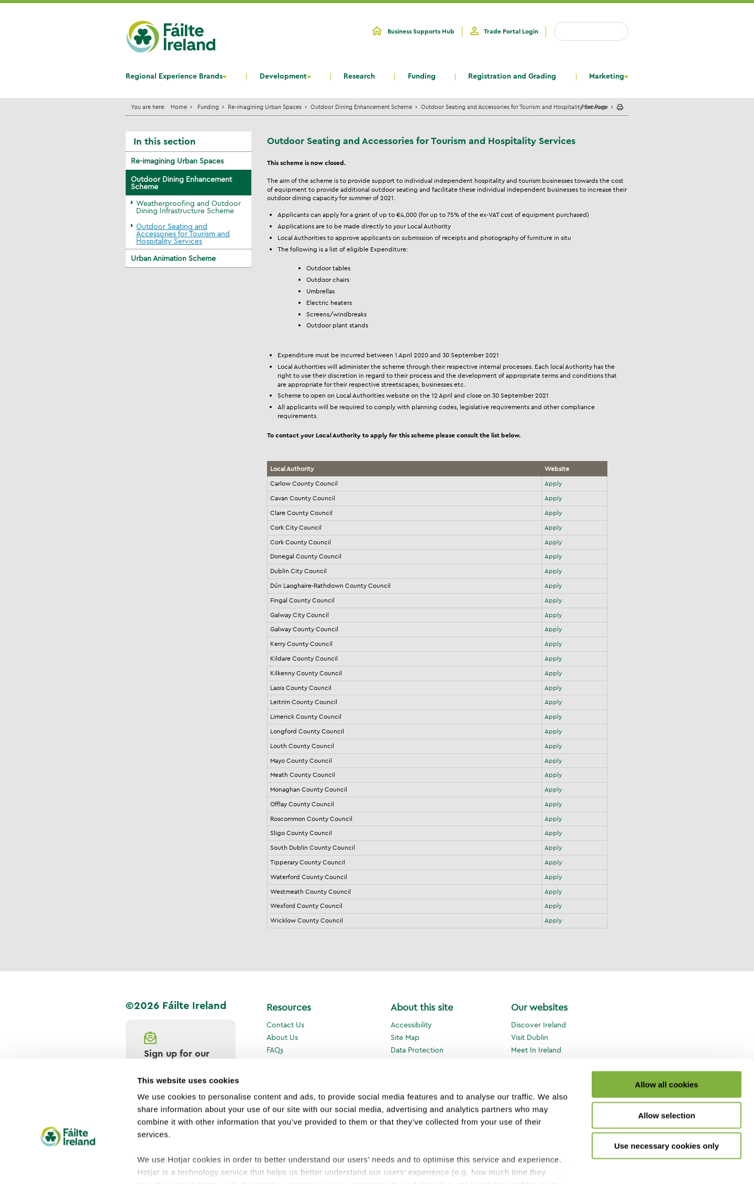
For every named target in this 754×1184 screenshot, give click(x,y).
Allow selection (666, 1052)
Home (179, 106)
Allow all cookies (666, 1022)
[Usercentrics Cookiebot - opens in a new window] (68, 1163)
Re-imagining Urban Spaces (265, 106)
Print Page (594, 106)
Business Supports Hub (420, 31)
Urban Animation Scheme (173, 258)
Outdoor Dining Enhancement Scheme (361, 106)
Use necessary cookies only (666, 1083)
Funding (422, 76)
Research (359, 76)
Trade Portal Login (511, 31)
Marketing (606, 76)
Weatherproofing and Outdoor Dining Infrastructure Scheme (188, 207)
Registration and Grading (512, 76)
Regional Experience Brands (174, 76)
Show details (549, 1163)
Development (283, 76)
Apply (553, 483)
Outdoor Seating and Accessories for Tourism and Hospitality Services (183, 234)
